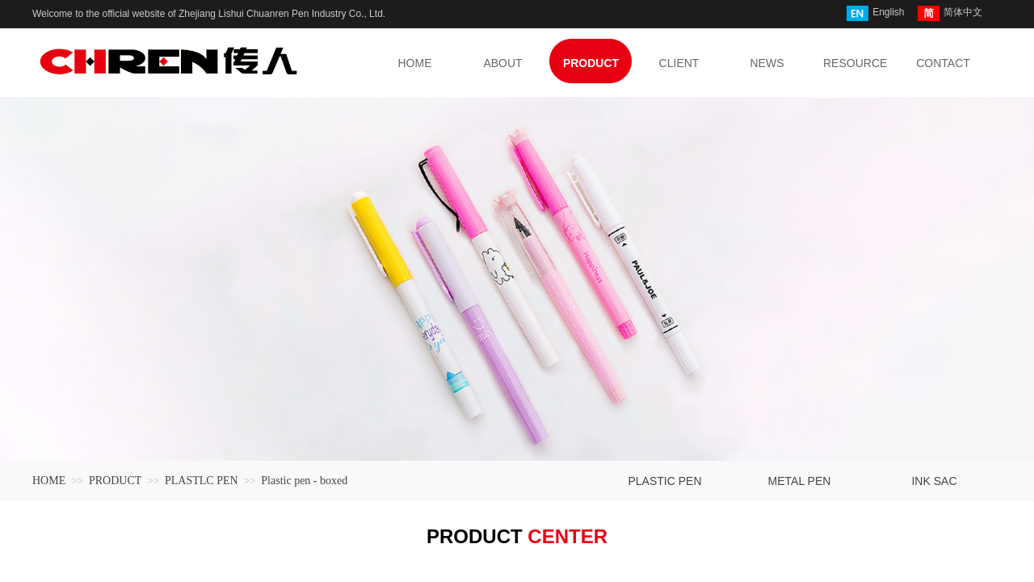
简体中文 (950, 13)
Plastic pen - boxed (304, 480)
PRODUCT (115, 480)
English (875, 13)
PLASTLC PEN (201, 480)
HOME (48, 480)
